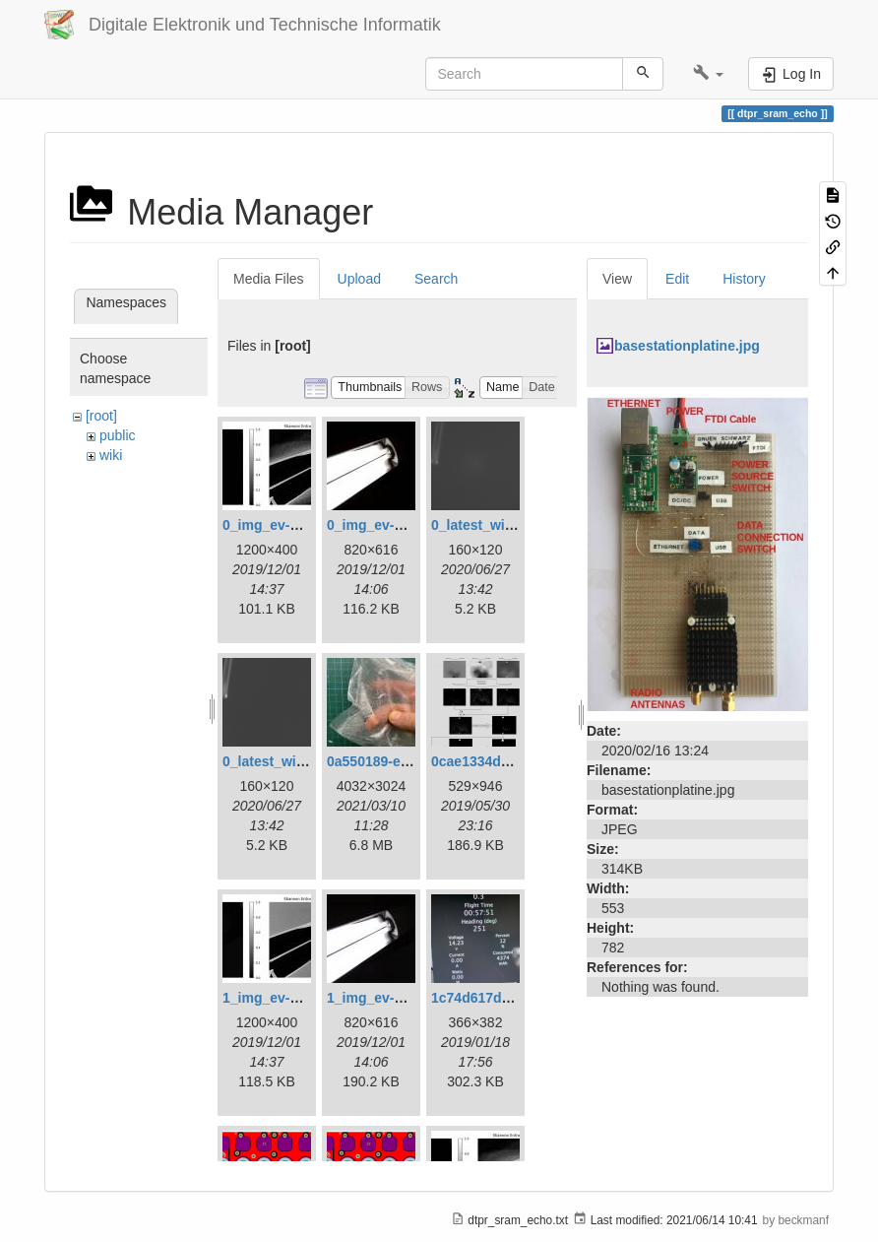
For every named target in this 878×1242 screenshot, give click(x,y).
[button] (708, 73)
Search (436, 279)
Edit (677, 279)
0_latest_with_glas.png (506, 525)
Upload (359, 279)
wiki (110, 455)
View (617, 279)
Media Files (268, 279)
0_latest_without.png (290, 761)
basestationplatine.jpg (687, 346)
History (744, 279)
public (117, 435)
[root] (101, 416)
